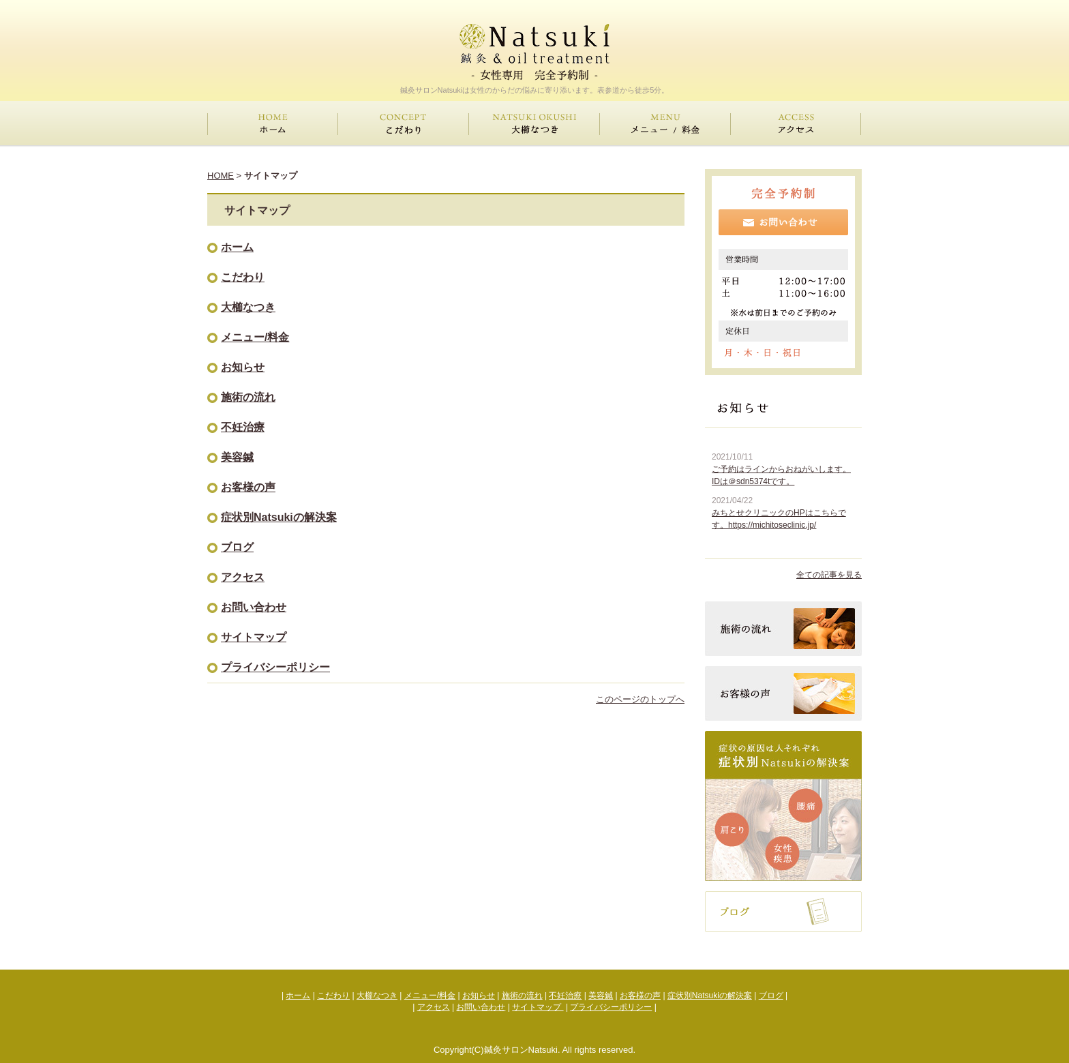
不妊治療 (243, 427)
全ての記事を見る (829, 575)
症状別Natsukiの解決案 (279, 517)
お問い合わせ (253, 607)
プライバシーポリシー (275, 667)
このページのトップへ (640, 699)
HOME (220, 175)
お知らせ (243, 367)
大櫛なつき (248, 307)
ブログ (237, 547)
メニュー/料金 (255, 337)
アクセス (243, 577)
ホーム (237, 247)
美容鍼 (237, 457)
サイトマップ (253, 637)
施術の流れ (248, 397)
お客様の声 (248, 487)
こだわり (243, 277)
